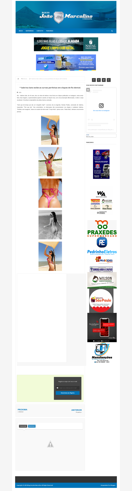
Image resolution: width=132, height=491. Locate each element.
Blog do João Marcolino (34, 485)
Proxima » (79, 412)
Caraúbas (89, 138)
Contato (40, 31)
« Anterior (20, 412)
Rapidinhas (30, 31)
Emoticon (32, 426)
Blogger (113, 485)
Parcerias (49, 31)
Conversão (23, 426)
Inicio (21, 31)
